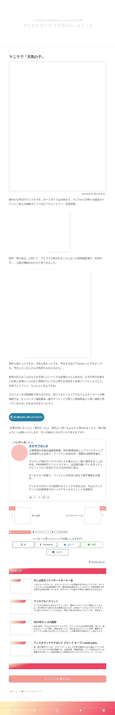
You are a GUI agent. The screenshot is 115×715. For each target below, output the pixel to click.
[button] (90, 545)
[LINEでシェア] (74, 545)
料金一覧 (102, 703)
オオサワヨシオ (38, 445)
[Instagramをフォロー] (44, 497)
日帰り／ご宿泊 (44, 703)
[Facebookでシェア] (41, 545)
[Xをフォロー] (35, 497)
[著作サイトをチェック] (30, 497)
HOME (12, 703)
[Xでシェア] (25, 545)
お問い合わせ (57, 706)
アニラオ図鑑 (90, 703)
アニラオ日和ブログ (26, 703)
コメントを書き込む (58, 673)
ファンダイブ (59, 703)
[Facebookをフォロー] (39, 497)
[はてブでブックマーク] (57, 545)
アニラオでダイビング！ (20, 532)
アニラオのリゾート (41, 532)
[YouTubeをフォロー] (48, 497)
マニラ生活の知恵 (59, 532)
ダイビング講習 (74, 703)
